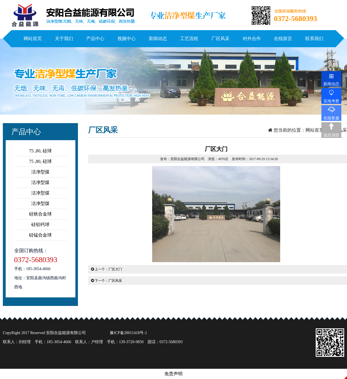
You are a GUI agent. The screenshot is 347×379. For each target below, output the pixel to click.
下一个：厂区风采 (106, 281)
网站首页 (314, 130)
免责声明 (173, 373)
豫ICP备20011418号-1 (128, 333)
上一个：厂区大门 (106, 269)
